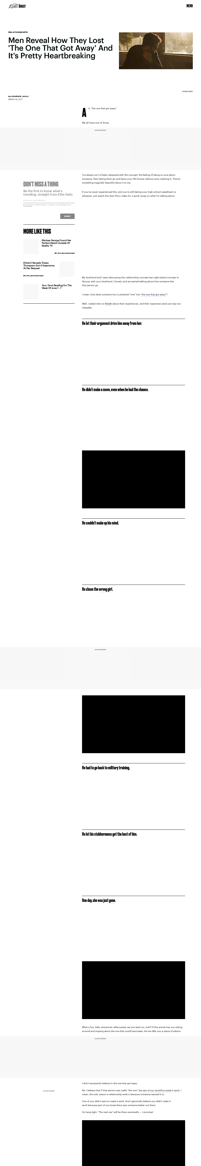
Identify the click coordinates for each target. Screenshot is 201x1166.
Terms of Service (63, 206)
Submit (67, 217)
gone (112, 900)
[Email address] (49, 202)
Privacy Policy (27, 207)
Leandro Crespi (187, 91)
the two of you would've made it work (159, 1090)
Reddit (108, 303)
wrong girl (105, 589)
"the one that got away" (153, 294)
